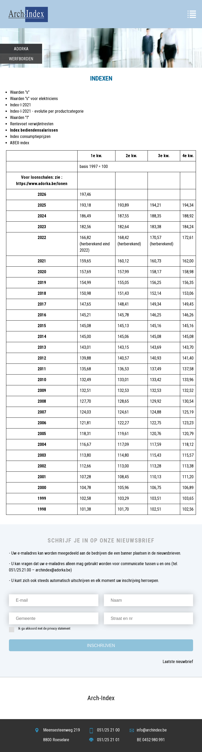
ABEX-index (19, 142)
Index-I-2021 (20, 104)
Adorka (21, 48)
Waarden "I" (19, 117)
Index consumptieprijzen (30, 136)
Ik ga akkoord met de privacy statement (41, 629)
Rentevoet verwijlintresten (31, 123)
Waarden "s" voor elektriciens (34, 98)
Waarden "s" (19, 92)
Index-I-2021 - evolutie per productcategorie (47, 111)
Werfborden (21, 58)
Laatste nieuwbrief (178, 661)
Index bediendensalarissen (34, 130)
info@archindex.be (152, 730)
